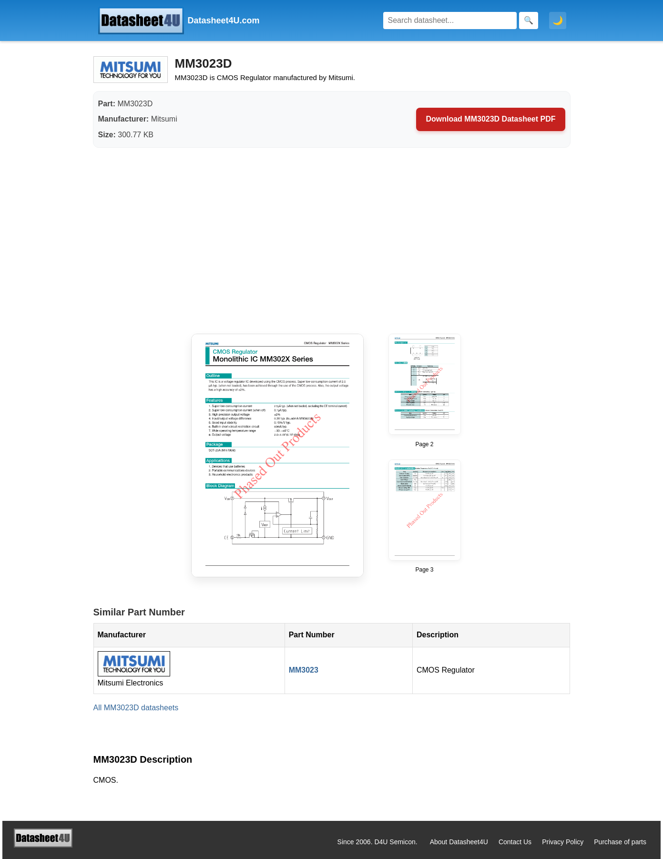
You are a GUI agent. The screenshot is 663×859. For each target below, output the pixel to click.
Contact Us (515, 842)
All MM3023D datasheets (136, 708)
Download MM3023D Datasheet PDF (490, 119)
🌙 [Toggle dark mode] (557, 20)
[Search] (450, 20)
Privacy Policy (562, 842)
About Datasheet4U (459, 842)
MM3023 (303, 670)
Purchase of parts (620, 842)
